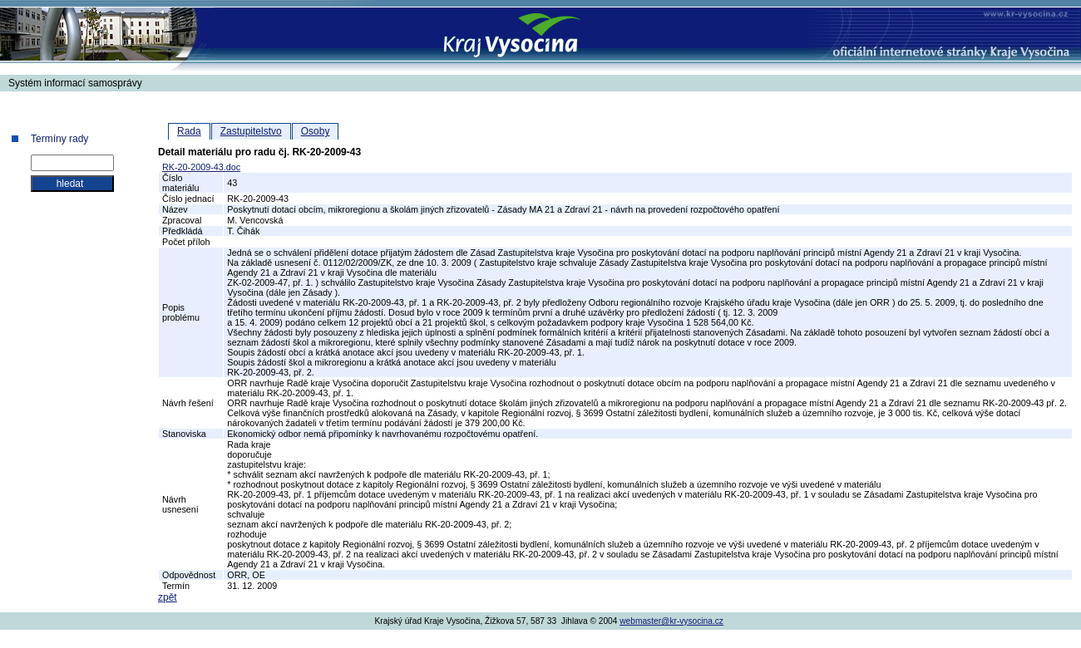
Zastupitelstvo (251, 131)
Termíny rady (59, 139)
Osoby (315, 131)
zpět (167, 597)
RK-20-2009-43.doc (201, 167)
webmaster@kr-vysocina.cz (671, 621)
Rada (189, 131)
